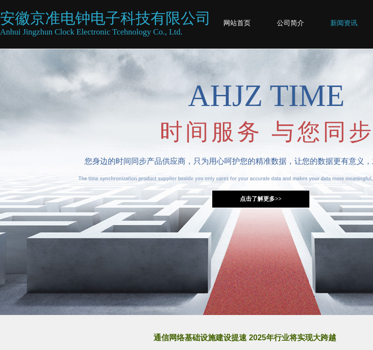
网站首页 (237, 23)
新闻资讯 (343, 23)
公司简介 (290, 23)
